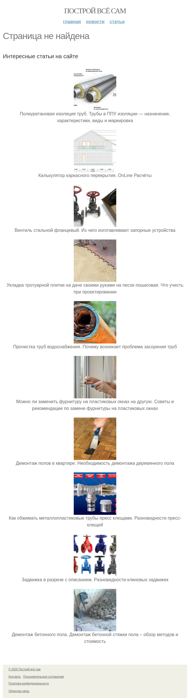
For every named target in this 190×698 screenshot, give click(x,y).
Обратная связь (19, 691)
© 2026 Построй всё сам (25, 669)
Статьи (117, 21)
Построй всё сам (95, 11)
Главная (72, 21)
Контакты (15, 676)
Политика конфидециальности (29, 683)
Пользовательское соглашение (43, 676)
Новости (95, 21)
